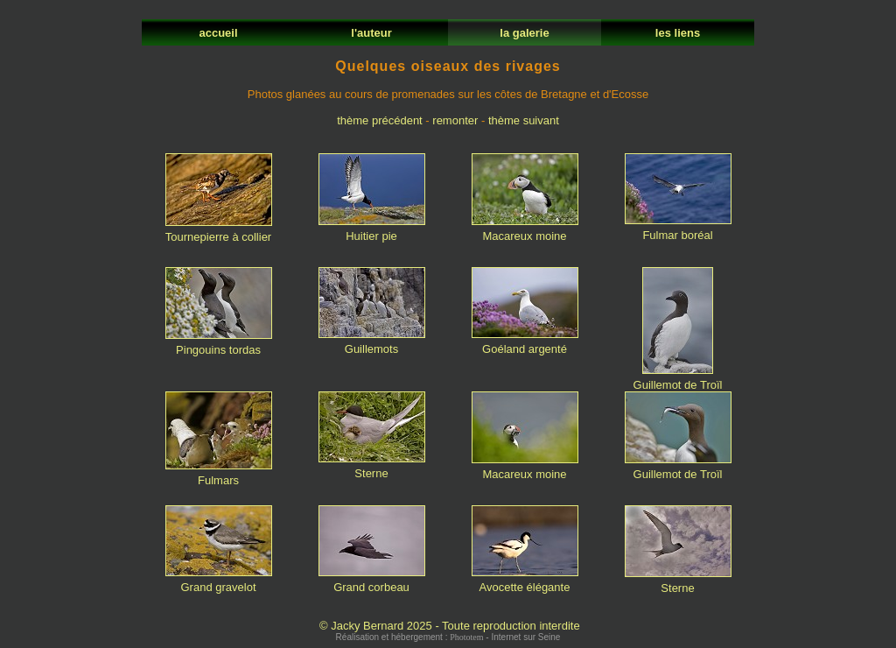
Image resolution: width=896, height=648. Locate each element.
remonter (455, 120)
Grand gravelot (218, 582)
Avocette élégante (525, 582)
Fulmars (218, 475)
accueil (218, 32)
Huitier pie (371, 231)
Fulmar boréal (678, 230)
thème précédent (380, 120)
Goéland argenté (525, 344)
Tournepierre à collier (218, 231)
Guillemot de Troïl (678, 379)
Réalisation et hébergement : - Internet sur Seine (448, 637)
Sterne (371, 468)
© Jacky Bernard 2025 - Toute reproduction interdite (449, 625)
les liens (677, 32)
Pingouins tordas (218, 344)
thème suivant (523, 120)
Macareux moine (525, 231)
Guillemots (371, 344)
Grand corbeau (371, 582)
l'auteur (371, 32)
